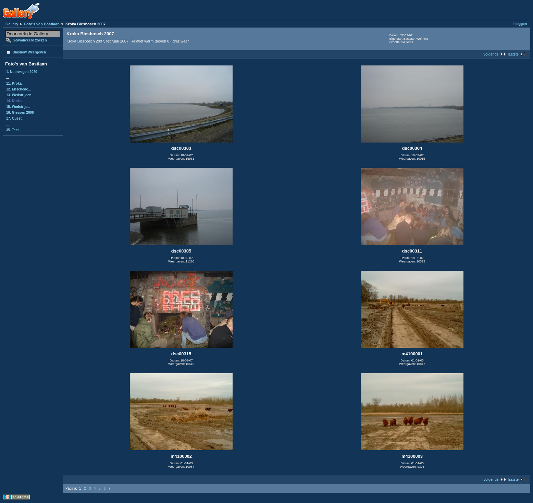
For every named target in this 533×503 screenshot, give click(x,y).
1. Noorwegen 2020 (21, 72)
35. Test (12, 130)
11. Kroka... (15, 83)
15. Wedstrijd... (18, 107)
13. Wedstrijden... (20, 95)
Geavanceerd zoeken (30, 40)
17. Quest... (15, 118)
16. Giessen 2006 (20, 112)
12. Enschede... (18, 89)
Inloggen (519, 24)
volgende (490, 54)
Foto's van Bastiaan (41, 24)
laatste (513, 54)
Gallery (11, 24)
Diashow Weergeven (29, 52)
